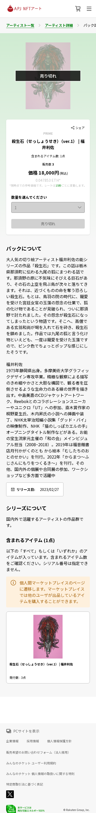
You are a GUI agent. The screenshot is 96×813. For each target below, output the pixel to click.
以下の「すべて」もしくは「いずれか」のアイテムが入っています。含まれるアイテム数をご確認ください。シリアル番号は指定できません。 (47, 560)
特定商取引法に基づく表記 (24, 784)
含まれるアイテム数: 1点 (48, 156)
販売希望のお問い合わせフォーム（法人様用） (38, 752)
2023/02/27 (49, 489)
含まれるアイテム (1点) (30, 540)
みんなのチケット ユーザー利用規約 (31, 763)
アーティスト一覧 (20, 25)
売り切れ (48, 223)
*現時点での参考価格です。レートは (32, 185)
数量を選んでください (29, 197)
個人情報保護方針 (59, 741)
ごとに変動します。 (74, 185)
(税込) (63, 173)
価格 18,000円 (43, 172)
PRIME (48, 133)
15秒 (58, 185)
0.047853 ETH (47, 180)
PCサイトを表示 (26, 731)
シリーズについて (26, 508)
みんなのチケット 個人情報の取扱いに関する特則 (40, 774)
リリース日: (25, 489)
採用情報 (33, 741)
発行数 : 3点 (17, 677)
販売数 (47, 164)
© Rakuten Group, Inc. (76, 810)
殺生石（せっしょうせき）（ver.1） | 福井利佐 (48, 144)
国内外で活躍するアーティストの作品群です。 (44, 522)
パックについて (24, 248)
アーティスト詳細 (59, 25)
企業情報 (12, 741)
